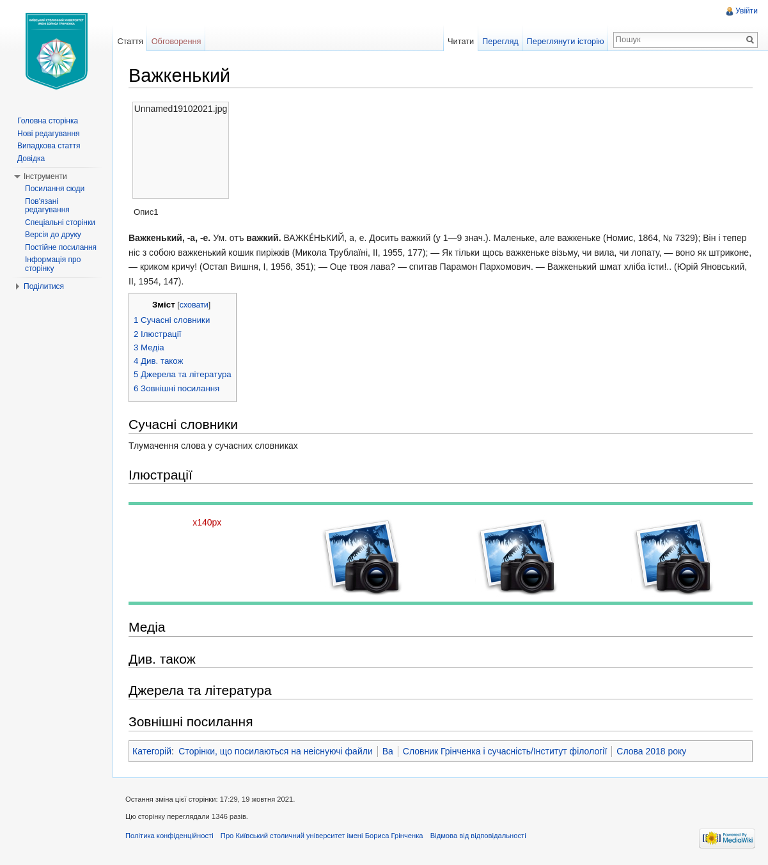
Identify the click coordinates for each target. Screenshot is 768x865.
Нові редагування (48, 133)
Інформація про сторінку (53, 264)
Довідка (31, 158)
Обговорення (176, 41)
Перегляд (500, 41)
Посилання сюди (54, 188)
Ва (387, 751)
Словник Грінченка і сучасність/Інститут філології (505, 751)
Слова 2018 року (651, 751)
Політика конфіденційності (169, 835)
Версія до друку (53, 234)
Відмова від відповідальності (478, 835)
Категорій (151, 751)
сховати (194, 304)
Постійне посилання (61, 247)
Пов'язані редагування (47, 206)
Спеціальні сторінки (60, 222)
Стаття (130, 41)
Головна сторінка (47, 120)
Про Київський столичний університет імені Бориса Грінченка (322, 835)
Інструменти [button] (45, 176)
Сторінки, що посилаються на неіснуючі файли (275, 751)
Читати (461, 41)
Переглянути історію (565, 41)
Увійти (746, 10)
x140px (206, 522)
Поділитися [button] (44, 286)
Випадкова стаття (48, 145)
